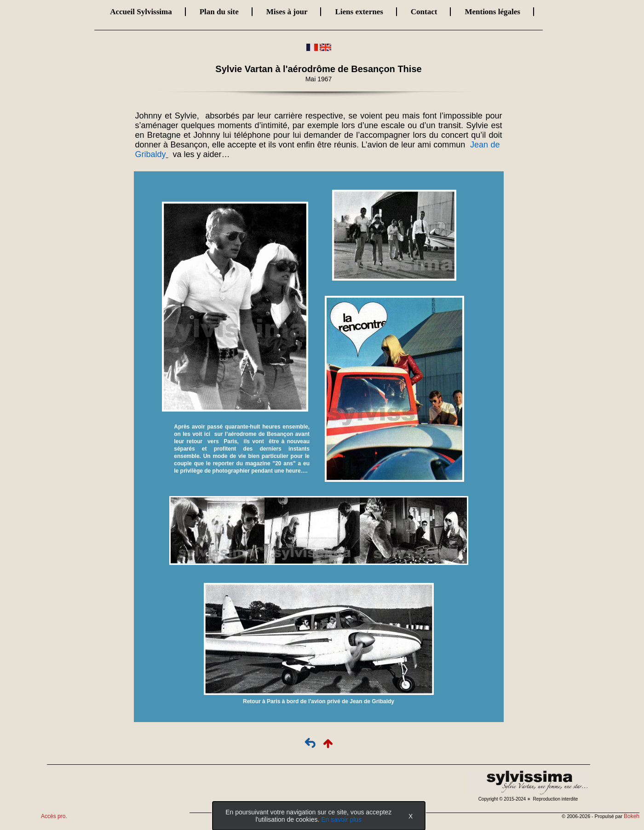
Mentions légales (492, 11)
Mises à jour (287, 11)
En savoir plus (341, 819)
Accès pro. (54, 816)
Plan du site (219, 11)
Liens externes (359, 11)
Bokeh (631, 816)
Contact (424, 11)
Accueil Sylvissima (141, 11)
